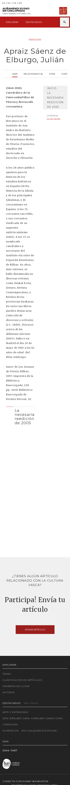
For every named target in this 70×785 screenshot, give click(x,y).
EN (20, 3)
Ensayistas (35, 39)
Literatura (10, 724)
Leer (15, 73)
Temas (7, 673)
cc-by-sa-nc (53, 119)
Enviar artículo (35, 629)
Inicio (52, 88)
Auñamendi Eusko (17, 11)
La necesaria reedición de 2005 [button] (25, 416)
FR (14, 3)
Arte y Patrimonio (15, 712)
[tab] (20, 416)
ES (3, 3)
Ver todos (31, 703)
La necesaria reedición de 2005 (55, 100)
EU (9, 3)
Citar (52, 73)
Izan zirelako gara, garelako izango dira (33, 718)
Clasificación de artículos (22, 680)
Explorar (12, 22)
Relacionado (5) (33, 73)
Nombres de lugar (16, 686)
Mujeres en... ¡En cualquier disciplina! (30, 730)
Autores (9, 692)
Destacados (34, 22)
